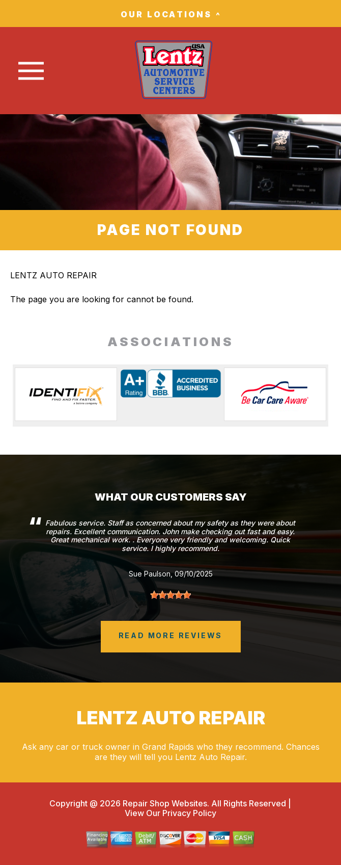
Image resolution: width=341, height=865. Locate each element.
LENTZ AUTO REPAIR (53, 275)
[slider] (170, 595)
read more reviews (171, 635)
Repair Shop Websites (164, 803)
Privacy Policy (189, 813)
